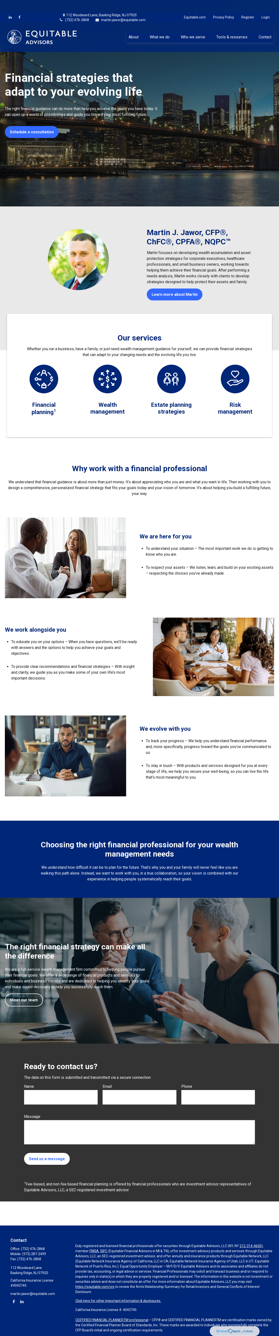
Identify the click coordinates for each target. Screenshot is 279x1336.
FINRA (94, 1251)
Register (247, 5)
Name (29, 1086)
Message (32, 1116)
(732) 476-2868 (74, 7)
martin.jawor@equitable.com (120, 7)
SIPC (103, 1251)
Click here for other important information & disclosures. (118, 1301)
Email (107, 1086)
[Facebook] (19, 5)
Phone (186, 1086)
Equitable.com (195, 5)
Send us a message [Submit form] (47, 1159)
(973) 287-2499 (34, 1254)
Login (266, 5)
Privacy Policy (223, 5)
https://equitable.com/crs (94, 1287)
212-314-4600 (251, 1246)
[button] (133, 24)
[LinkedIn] (10, 5)
